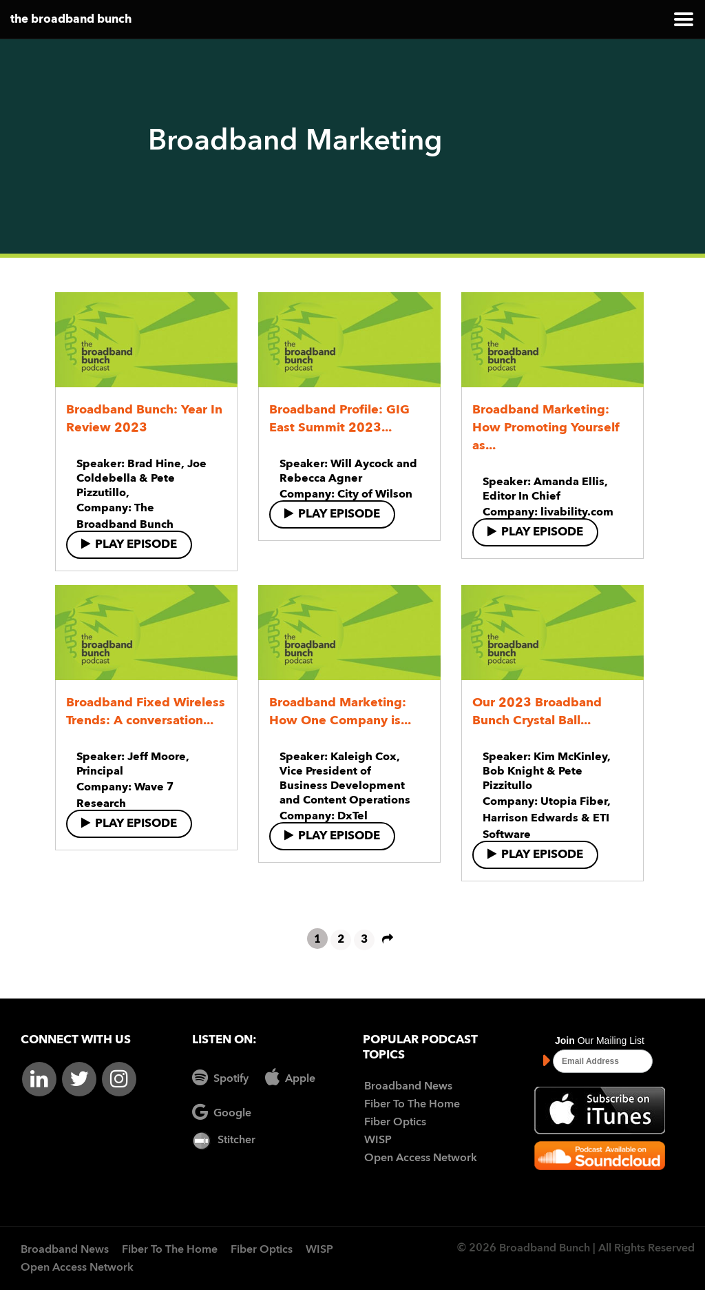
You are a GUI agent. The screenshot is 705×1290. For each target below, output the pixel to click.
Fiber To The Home (412, 1104)
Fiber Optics (395, 1122)
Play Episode (129, 544)
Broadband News (408, 1086)
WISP (378, 1140)
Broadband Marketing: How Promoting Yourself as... (546, 428)
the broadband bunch (70, 19)
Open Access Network (420, 1158)
